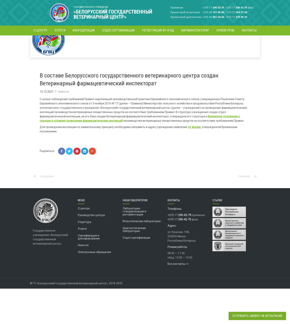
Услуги (82, 264)
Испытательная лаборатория (142, 256)
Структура (84, 257)
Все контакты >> (178, 299)
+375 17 (179, 250)
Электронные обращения (94, 287)
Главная (99, 42)
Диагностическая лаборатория (134, 265)
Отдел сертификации (136, 273)
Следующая (242, 211)
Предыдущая (48, 211)
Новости (113, 42)
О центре (84, 243)
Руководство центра (91, 250)
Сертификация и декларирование (89, 272)
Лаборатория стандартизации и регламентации (134, 246)
